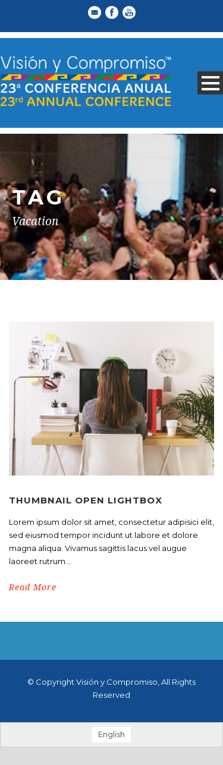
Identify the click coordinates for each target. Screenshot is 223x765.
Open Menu (210, 83)
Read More (32, 587)
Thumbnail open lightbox (85, 500)
